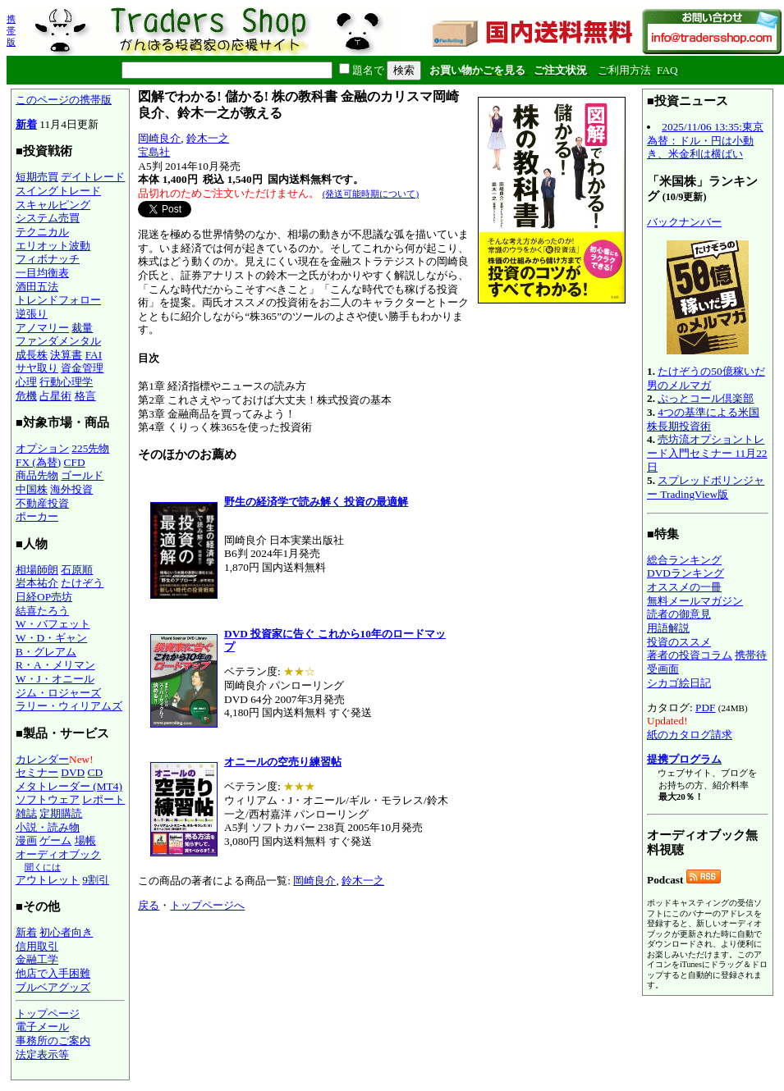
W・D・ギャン (51, 638)
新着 (26, 124)
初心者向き (66, 932)
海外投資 (71, 489)
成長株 (32, 355)
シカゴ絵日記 (679, 683)
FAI (94, 355)
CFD (74, 462)
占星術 (55, 396)
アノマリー (42, 328)
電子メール (42, 1026)
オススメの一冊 (684, 587)
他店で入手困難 (53, 973)
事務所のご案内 (53, 1040)
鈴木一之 (207, 138)
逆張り (32, 314)
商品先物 (37, 475)
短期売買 (37, 177)
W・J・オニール (55, 679)
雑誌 (26, 813)
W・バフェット (53, 624)
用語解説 (668, 628)
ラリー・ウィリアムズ (69, 706)
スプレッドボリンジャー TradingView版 (705, 487)
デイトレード (93, 177)
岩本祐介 (37, 583)
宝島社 (154, 152)
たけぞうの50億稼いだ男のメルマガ (706, 378)
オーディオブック (58, 854)
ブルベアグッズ (53, 987)
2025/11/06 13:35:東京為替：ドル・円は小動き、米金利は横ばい (705, 140)
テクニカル (42, 232)
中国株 (32, 489)
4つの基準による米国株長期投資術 (703, 419)
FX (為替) (38, 462)
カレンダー (42, 759)
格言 (85, 396)
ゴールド (82, 475)
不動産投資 (42, 503)
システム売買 (48, 218)
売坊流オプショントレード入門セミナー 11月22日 (707, 452)
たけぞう (82, 583)
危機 (26, 396)
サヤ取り (37, 368)
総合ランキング (684, 560)
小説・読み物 (48, 827)
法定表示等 (42, 1054)
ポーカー (37, 516)
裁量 (82, 328)
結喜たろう (42, 611)
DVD (73, 772)
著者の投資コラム (689, 655)
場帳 (85, 840)
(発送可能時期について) (371, 194)
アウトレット (48, 880)
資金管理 (82, 368)
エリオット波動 (53, 246)
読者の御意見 (679, 614)
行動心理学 (66, 382)
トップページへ (207, 905)
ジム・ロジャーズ (58, 693)
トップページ (48, 1013)
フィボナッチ (48, 259)
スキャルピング (53, 205)
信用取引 (37, 946)
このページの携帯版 (64, 100)
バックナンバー (684, 222)
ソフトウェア (48, 799)
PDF (705, 707)
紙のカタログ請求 (689, 734)
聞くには (43, 867)
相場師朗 (37, 570)
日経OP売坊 (44, 597)
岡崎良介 (159, 138)
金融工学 (37, 959)
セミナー (37, 772)
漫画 (26, 840)
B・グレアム (46, 652)
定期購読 (60, 813)
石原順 (77, 570)
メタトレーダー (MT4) (69, 786)
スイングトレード (58, 191)
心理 (26, 382)
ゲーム (55, 840)
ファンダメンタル (58, 341)
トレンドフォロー (58, 300)
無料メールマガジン (695, 601)
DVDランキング (685, 573)
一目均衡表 (42, 273)
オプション (42, 448)
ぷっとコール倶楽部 (706, 398)
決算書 (66, 355)
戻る (148, 905)
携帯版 (11, 30)
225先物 (90, 448)
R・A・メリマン (55, 665)
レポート (103, 799)
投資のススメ (679, 642)
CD (95, 772)
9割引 (95, 880)
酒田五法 (37, 287)
